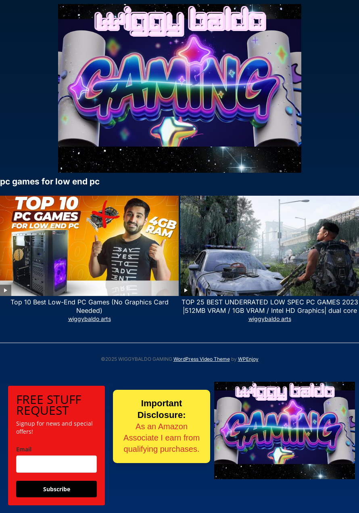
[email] (56, 464)
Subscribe (56, 489)
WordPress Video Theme (201, 359)
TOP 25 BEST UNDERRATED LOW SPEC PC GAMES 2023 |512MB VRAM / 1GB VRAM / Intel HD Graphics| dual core (270, 306)
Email (23, 449)
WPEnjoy (248, 359)
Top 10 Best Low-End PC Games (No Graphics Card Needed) (89, 306)
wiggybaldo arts (89, 318)
